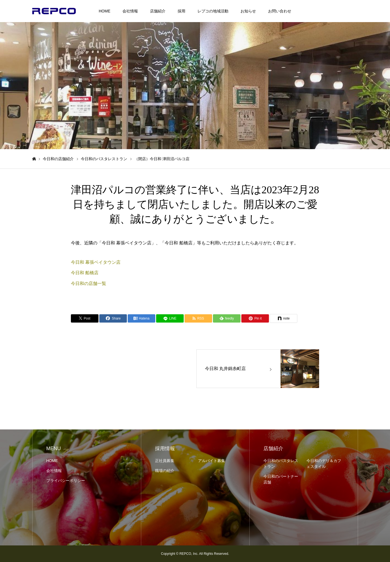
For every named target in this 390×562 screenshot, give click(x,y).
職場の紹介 (164, 470)
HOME (104, 11)
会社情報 (130, 11)
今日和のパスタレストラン (280, 463)
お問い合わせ (279, 11)
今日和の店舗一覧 (88, 283)
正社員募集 (164, 460)
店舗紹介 (157, 11)
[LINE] (170, 318)
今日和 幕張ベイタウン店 (96, 262)
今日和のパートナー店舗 (280, 479)
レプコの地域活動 (212, 11)
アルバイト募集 (211, 460)
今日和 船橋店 (84, 272)
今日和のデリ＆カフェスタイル (323, 463)
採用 (181, 11)
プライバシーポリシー (65, 480)
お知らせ (248, 11)
